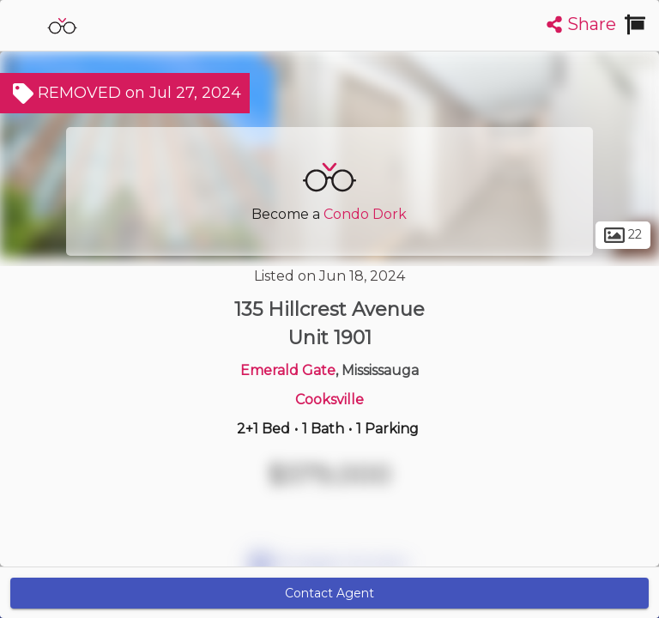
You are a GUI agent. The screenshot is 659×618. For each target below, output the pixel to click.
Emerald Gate (288, 370)
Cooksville (329, 399)
